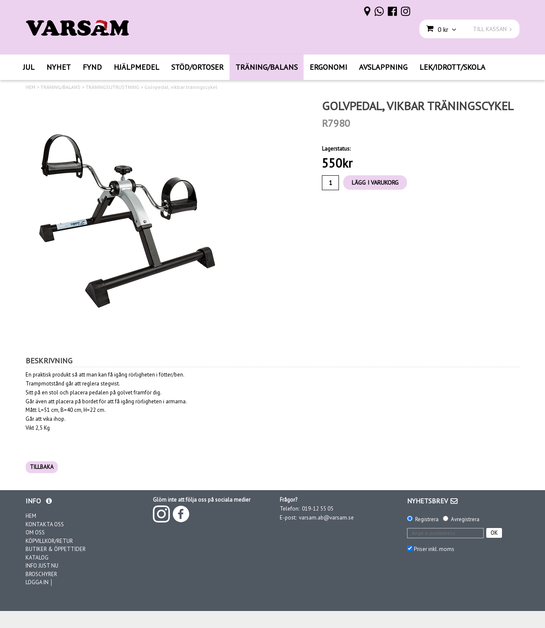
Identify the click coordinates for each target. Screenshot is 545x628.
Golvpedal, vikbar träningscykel (181, 87)
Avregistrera (465, 519)
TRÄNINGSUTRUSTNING (112, 87)
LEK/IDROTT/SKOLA (452, 67)
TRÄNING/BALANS (266, 67)
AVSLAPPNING (383, 67)
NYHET (58, 67)
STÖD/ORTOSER (197, 67)
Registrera (427, 519)
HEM (30, 87)
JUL (28, 67)
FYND (92, 67)
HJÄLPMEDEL (136, 67)
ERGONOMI (328, 67)
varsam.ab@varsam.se (326, 517)
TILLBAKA (42, 467)
